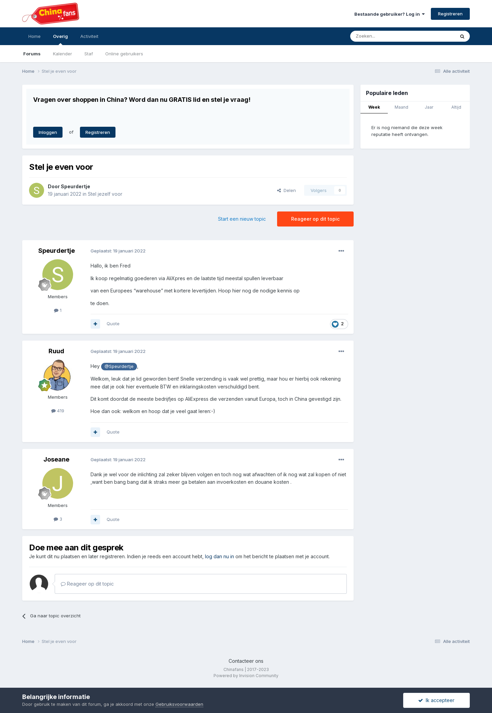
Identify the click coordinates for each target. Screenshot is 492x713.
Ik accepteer (436, 700)
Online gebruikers (124, 53)
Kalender (62, 53)
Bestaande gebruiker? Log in (389, 14)
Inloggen (48, 132)
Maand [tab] (401, 107)
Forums (32, 53)
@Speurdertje (119, 366)
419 (57, 410)
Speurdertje (75, 186)
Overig (60, 39)
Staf (88, 53)
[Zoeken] (387, 36)
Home (34, 36)
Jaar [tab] (429, 107)
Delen (286, 190)
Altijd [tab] (456, 107)
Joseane (56, 459)
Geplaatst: (118, 250)
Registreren (450, 13)
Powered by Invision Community (246, 675)
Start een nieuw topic (242, 219)
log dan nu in (219, 556)
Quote (113, 323)
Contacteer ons (246, 661)
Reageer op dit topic (315, 219)
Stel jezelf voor (105, 194)
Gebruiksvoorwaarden (179, 704)
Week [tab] (374, 107)
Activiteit (89, 36)
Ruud (56, 351)
